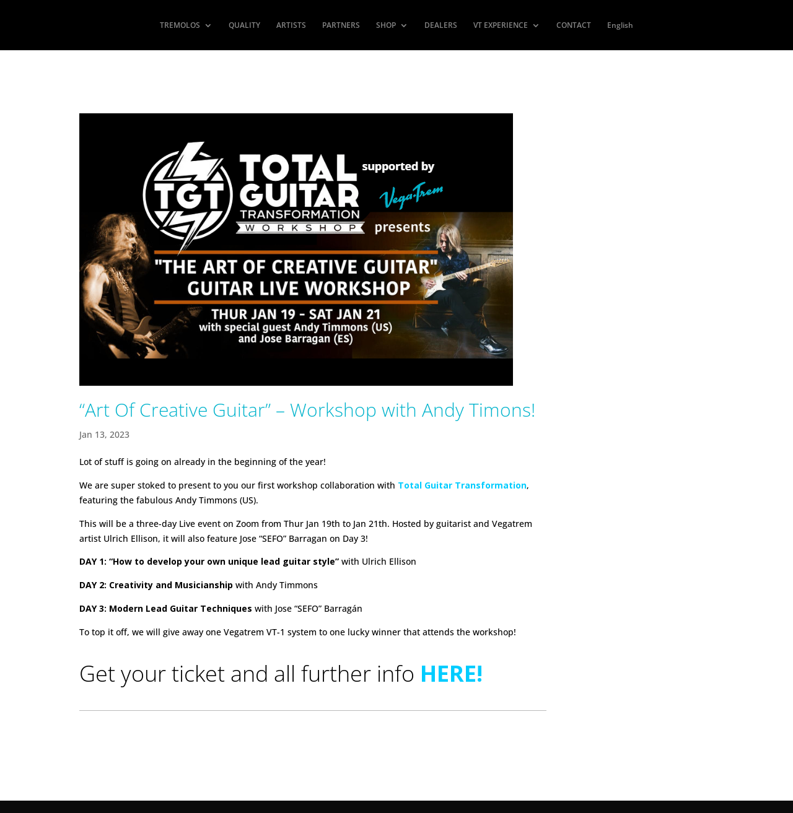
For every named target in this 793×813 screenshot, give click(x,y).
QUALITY (244, 25)
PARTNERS (341, 25)
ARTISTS (291, 25)
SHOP (386, 25)
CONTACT (573, 25)
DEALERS (440, 25)
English (620, 25)
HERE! (451, 673)
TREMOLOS (180, 25)
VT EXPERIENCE (500, 25)
